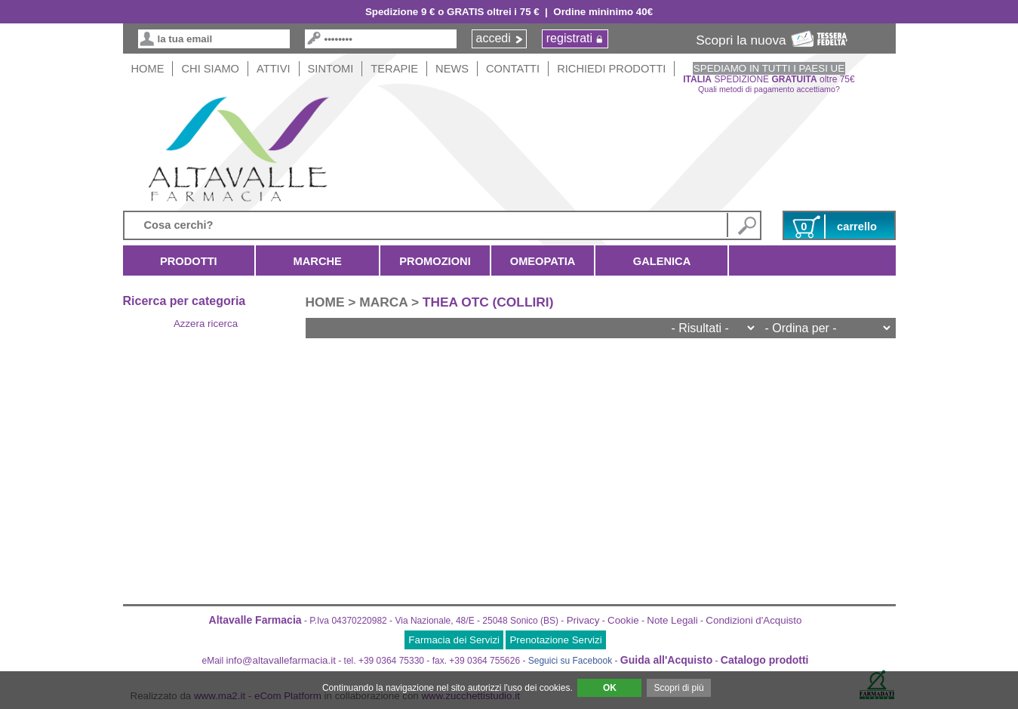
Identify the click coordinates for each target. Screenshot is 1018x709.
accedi (493, 38)
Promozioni (434, 261)
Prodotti (189, 261)
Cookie (623, 620)
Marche (317, 261)
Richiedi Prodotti (611, 69)
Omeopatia (543, 261)
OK (610, 688)
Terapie (394, 69)
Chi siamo (210, 69)
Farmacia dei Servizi (454, 640)
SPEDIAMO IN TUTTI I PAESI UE (769, 68)
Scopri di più (679, 688)
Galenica (661, 261)
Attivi (274, 69)
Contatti (513, 69)
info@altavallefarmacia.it (281, 660)
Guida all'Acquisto (666, 660)
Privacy (583, 620)
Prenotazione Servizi (555, 640)
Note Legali (672, 620)
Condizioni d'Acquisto (753, 620)
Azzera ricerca (206, 323)
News (452, 69)
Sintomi (331, 69)
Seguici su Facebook (570, 660)
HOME (148, 69)
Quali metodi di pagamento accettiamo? (769, 89)
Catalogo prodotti (765, 660)
